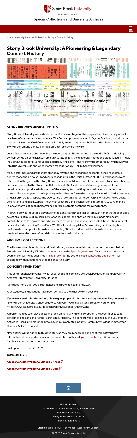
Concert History (65, 37)
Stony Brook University (73, 433)
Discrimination (45, 427)
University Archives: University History (34, 37)
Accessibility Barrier (87, 427)
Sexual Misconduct (65, 427)
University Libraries (68, 14)
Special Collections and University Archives (68, 19)
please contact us (91, 337)
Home (8, 37)
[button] (68, 29)
